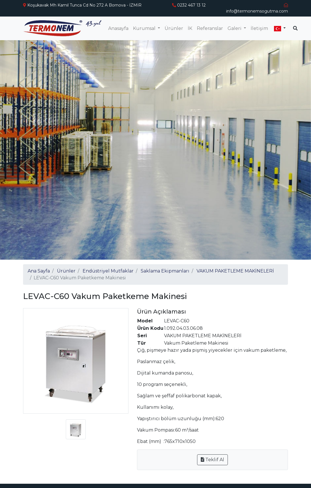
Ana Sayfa (39, 271)
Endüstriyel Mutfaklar (108, 271)
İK (190, 28)
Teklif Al (212, 459)
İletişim (259, 28)
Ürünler (174, 28)
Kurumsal (145, 28)
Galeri (235, 28)
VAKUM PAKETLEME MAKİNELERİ (235, 271)
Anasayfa (118, 28)
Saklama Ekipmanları (165, 271)
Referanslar (210, 28)
